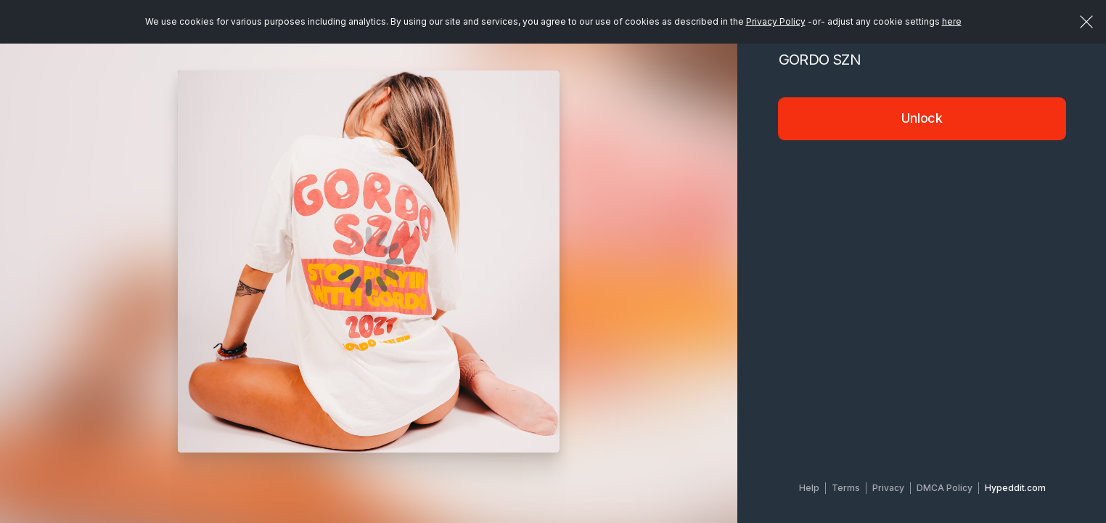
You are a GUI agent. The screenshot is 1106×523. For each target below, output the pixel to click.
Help (809, 487)
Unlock (922, 118)
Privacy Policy (776, 21)
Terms (846, 487)
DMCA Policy (944, 487)
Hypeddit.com (1015, 487)
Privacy (888, 487)
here (952, 21)
